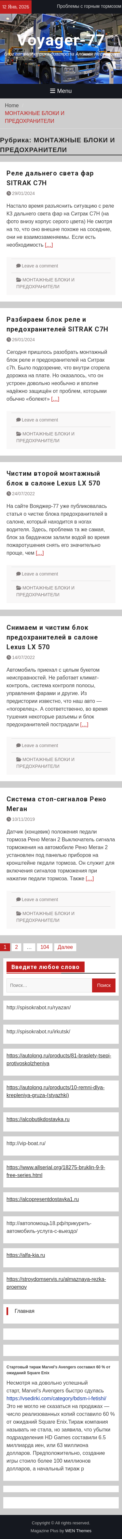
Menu (61, 91)
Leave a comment (40, 265)
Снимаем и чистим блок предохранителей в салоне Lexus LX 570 (52, 637)
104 (44, 947)
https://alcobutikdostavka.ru (38, 1119)
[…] (49, 245)
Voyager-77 (61, 40)
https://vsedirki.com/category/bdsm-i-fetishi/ (56, 1398)
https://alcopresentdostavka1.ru (43, 1199)
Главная (24, 1311)
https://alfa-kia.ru (26, 1255)
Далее (65, 947)
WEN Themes (78, 1530)
